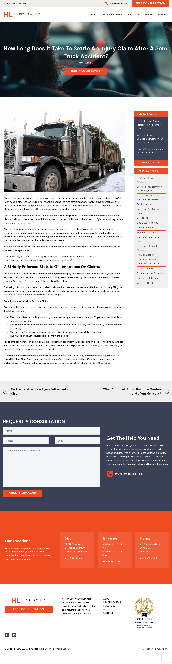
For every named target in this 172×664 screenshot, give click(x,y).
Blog (148, 14)
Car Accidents (144, 204)
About (94, 14)
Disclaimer (147, 648)
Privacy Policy (160, 648)
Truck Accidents (145, 268)
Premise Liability (145, 255)
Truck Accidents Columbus (150, 273)
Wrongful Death (145, 283)
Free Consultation (150, 3)
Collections (142, 218)
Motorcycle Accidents (148, 232)
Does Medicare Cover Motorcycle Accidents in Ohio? (149, 125)
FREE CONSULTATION (86, 71)
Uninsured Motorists (147, 278)
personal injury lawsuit (39, 209)
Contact (162, 14)
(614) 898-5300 (101, 363)
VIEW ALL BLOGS (151, 162)
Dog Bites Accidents (147, 222)
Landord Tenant (145, 227)
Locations (134, 14)
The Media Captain (61, 648)
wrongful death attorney (106, 345)
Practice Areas (112, 14)
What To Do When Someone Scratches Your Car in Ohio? (150, 139)
